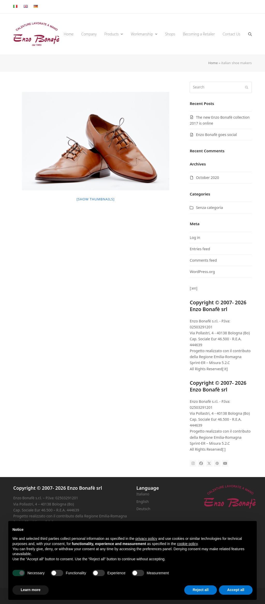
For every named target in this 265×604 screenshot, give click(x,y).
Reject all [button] (200, 590)
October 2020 (207, 177)
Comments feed (203, 260)
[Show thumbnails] (96, 199)
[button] (250, 34)
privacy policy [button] (146, 539)
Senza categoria (209, 207)
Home (213, 63)
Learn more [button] (30, 590)
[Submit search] (246, 87)
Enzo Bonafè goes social (216, 134)
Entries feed (200, 248)
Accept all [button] (235, 590)
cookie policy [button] (187, 544)
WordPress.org (202, 271)
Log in (195, 237)
